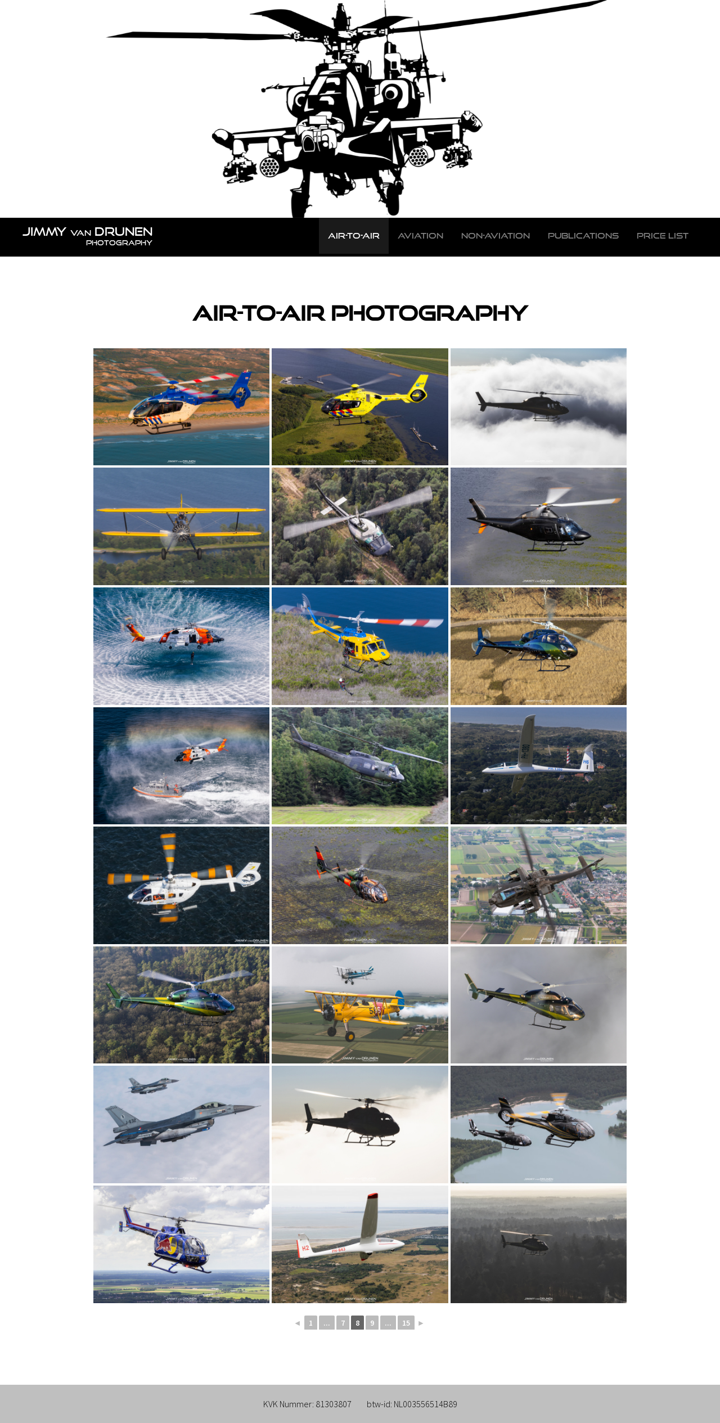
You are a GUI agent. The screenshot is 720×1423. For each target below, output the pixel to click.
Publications (583, 235)
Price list (662, 235)
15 (406, 1323)
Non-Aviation (495, 235)
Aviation (420, 235)
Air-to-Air (354, 235)
